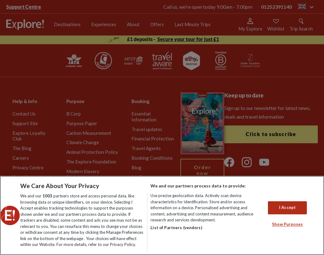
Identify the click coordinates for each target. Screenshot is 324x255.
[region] (162, 215)
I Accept (287, 207)
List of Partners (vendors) (176, 227)
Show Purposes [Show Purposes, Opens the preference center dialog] (287, 224)
